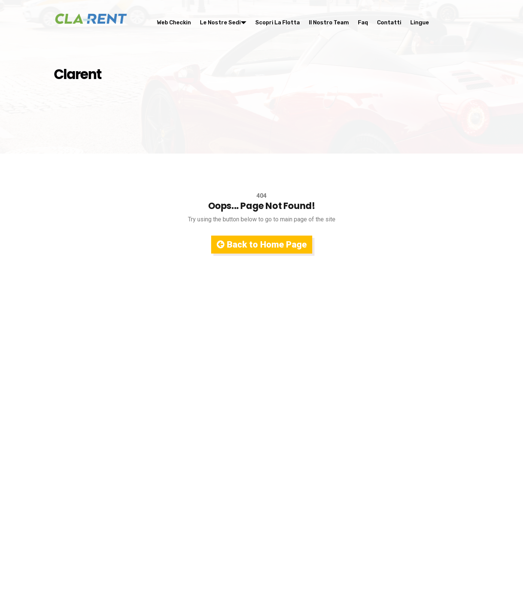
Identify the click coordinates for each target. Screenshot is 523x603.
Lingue (419, 22)
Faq (363, 22)
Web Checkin (174, 22)
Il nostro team (329, 22)
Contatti (389, 22)
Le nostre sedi (223, 22)
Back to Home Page (262, 244)
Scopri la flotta (277, 22)
